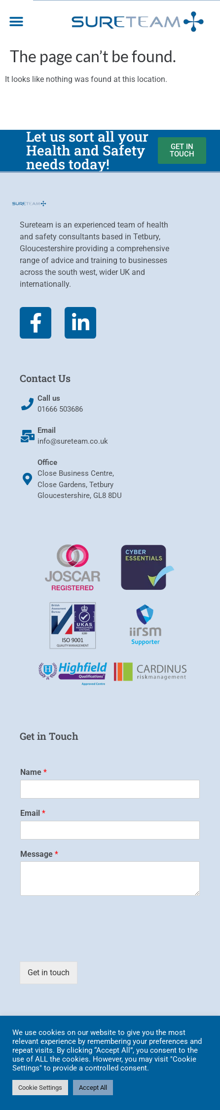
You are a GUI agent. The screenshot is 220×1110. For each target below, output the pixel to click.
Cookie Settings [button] (40, 1087)
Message (39, 854)
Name (33, 772)
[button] (16, 21)
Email (32, 813)
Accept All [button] (93, 1087)
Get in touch (49, 972)
